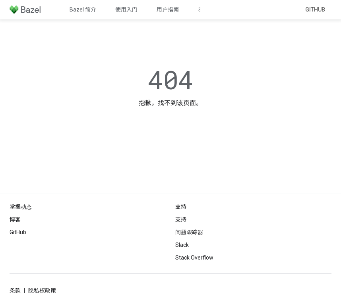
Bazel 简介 (83, 9)
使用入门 (126, 9)
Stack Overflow (194, 257)
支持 (180, 219)
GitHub (315, 9)
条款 (15, 290)
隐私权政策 (42, 290)
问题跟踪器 (189, 232)
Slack (182, 245)
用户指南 (168, 9)
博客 (15, 219)
